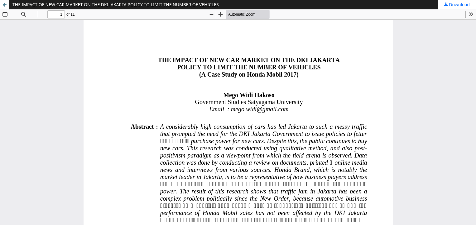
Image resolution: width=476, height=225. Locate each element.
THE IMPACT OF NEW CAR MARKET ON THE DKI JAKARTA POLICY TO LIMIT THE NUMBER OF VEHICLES (115, 5)
